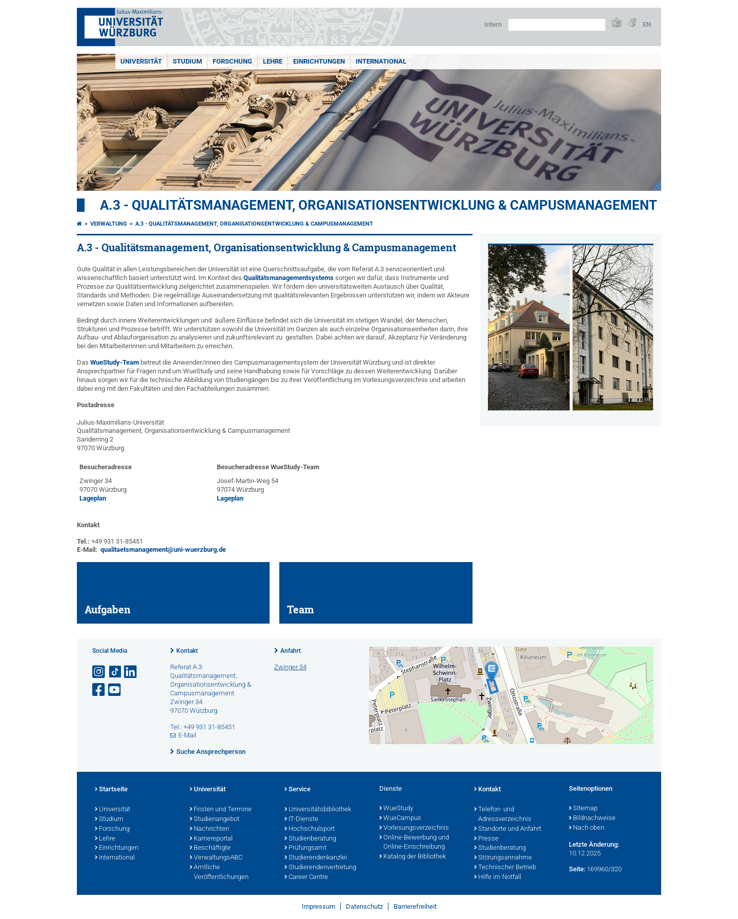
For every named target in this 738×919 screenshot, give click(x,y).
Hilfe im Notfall (497, 877)
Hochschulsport (309, 829)
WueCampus (400, 818)
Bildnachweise (592, 818)
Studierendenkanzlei (315, 858)
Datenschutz (364, 906)
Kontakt (187, 650)
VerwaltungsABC (216, 858)
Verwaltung (108, 224)
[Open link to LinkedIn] (131, 672)
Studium (187, 61)
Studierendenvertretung (320, 867)
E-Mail (187, 735)
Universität (141, 61)
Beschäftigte (210, 848)
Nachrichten (209, 829)
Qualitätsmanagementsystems (289, 278)
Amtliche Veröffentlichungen (219, 872)
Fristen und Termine (221, 809)
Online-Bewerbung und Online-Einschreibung (414, 842)
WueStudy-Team (114, 362)
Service (297, 789)
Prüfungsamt (305, 848)
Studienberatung (310, 839)
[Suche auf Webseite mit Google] (556, 25)
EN (647, 24)
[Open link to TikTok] (115, 672)
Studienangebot (214, 819)
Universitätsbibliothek (317, 809)
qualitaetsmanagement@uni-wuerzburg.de (163, 549)
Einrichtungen (319, 61)
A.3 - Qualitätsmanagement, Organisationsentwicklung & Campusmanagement (378, 205)
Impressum (318, 906)
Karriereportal (211, 839)
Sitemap (583, 808)
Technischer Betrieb (505, 867)
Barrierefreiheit (415, 906)
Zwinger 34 (290, 667)
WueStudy (396, 808)
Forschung (232, 61)
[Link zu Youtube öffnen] (115, 690)
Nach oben (586, 828)
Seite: (577, 869)
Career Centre (306, 877)
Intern (493, 24)
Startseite (111, 789)
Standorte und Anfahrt (507, 829)
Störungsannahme (503, 858)
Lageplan (92, 498)
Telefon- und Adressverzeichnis (502, 814)
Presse (486, 839)
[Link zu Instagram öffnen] (99, 672)
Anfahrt (290, 650)
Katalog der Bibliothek (412, 857)
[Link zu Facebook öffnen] (99, 690)
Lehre (272, 61)
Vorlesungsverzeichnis (414, 828)
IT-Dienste (301, 819)
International (381, 61)
